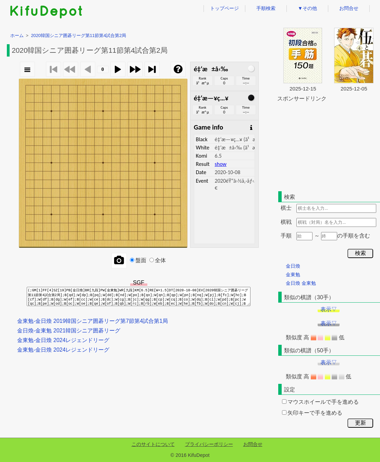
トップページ (224, 8)
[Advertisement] (328, 145)
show (220, 164)
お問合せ (348, 8)
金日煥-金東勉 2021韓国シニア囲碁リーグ (68, 330)
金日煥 (293, 266)
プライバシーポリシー (209, 444)
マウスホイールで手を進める (320, 402)
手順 (286, 236)
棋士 (286, 208)
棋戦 (286, 222)
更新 (360, 423)
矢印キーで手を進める (312, 413)
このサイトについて (153, 444)
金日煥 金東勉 (301, 283)
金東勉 (293, 274)
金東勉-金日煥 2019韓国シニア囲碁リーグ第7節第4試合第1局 (92, 321)
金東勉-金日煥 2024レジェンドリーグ (63, 340)
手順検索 (265, 8)
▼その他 (307, 8)
